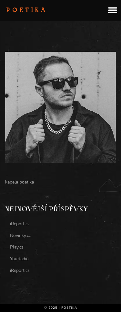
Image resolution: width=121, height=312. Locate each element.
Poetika (27, 10)
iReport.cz (19, 224)
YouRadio (19, 259)
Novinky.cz (20, 235)
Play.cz (16, 247)
